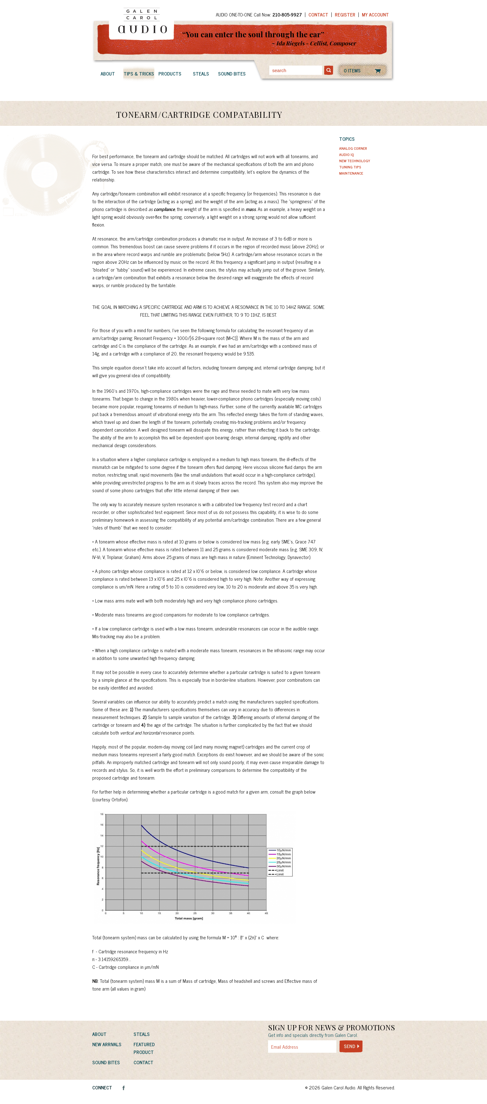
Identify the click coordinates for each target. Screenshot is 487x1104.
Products (169, 73)
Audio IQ (346, 154)
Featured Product (144, 1048)
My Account (375, 14)
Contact (318, 14)
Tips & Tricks (139, 73)
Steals (201, 73)
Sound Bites (232, 73)
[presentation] (315, 1066)
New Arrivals (106, 1044)
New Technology (354, 161)
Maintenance (351, 173)
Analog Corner (353, 148)
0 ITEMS (352, 70)
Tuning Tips (350, 167)
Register (345, 14)
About (108, 73)
